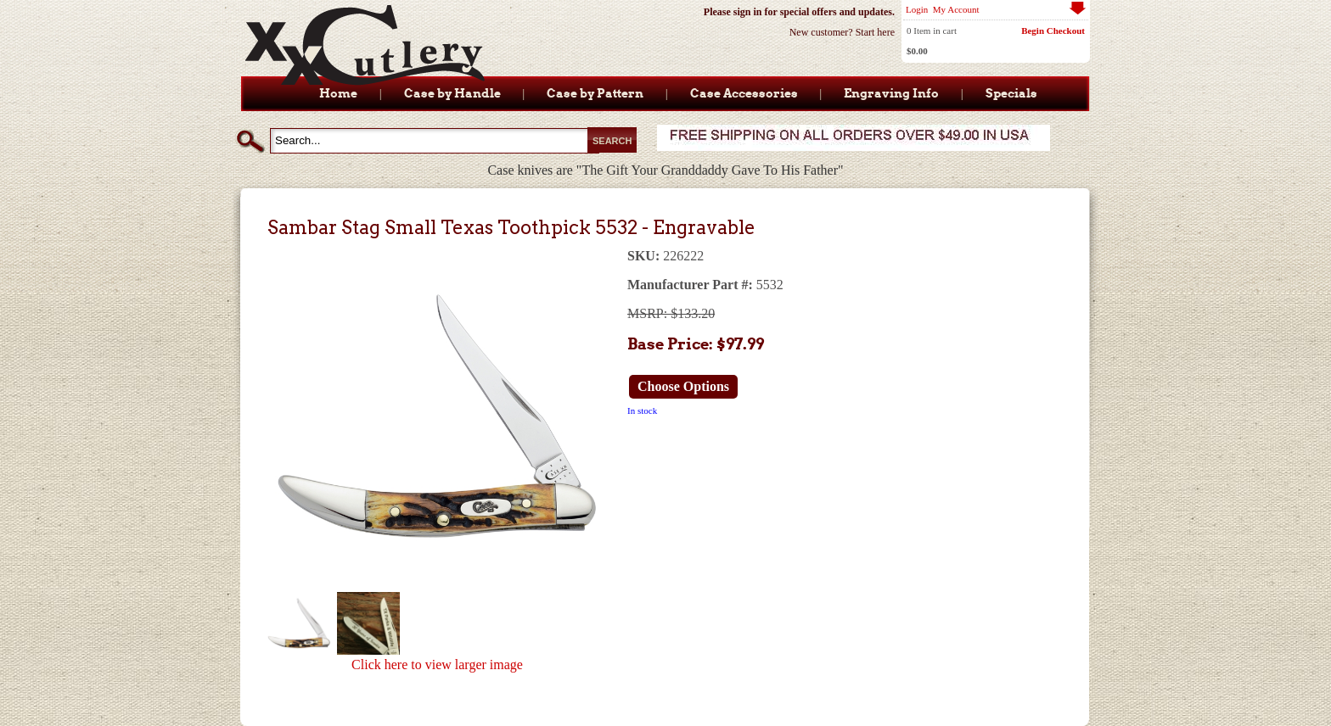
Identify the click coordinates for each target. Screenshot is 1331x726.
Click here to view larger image (437, 664)
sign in (747, 12)
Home (338, 93)
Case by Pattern (595, 93)
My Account (956, 9)
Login (917, 9)
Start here (875, 32)
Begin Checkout (1053, 30)
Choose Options (683, 386)
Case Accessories (744, 93)
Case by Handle (452, 93)
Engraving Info (891, 93)
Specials (1011, 93)
